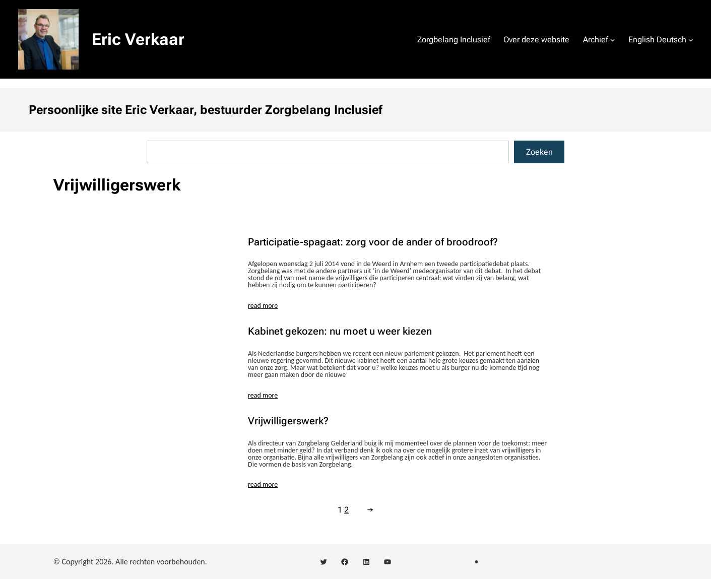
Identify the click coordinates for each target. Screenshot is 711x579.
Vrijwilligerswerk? (288, 420)
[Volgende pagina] (367, 509)
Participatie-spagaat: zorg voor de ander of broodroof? (373, 241)
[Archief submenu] (612, 39)
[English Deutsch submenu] (690, 39)
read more (263, 305)
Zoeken (539, 152)
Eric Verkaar (138, 39)
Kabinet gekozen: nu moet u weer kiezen (340, 331)
